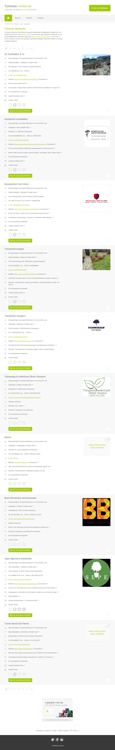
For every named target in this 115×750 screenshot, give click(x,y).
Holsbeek (24, 192)
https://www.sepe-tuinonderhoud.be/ (26, 584)
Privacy (62, 745)
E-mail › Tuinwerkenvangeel (17, 270)
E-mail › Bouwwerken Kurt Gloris (19, 205)
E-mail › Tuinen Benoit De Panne (19, 644)
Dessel (19, 385)
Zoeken (29, 18)
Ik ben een (100, 8)
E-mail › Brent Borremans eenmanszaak (21, 519)
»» (31, 48)
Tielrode (23, 567)
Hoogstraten (21, 445)
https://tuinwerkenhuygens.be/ (24, 341)
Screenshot (43, 79)
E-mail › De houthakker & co (17, 75)
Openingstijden (14, 596)
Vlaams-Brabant (13, 62)
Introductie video (33, 600)
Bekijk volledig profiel (20, 111)
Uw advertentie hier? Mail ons (57, 720)
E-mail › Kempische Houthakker (18, 140)
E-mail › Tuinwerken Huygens (18, 337)
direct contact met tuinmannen (41, 36)
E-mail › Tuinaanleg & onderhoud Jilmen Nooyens (24, 397)
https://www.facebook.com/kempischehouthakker (30, 144)
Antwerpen (11, 127)
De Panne (24, 632)
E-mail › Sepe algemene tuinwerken (20, 579)
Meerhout (20, 324)
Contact (40, 18)
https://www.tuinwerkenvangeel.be (25, 274)
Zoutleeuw (24, 62)
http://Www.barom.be (21, 462)
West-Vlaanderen (14, 632)
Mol (18, 127)
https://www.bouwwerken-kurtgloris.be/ (26, 209)
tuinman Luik (25, 34)
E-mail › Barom (13, 458)
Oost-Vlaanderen (13, 567)
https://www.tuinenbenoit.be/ (23, 649)
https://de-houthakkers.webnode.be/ (26, 79)
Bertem (23, 257)
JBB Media (56, 745)
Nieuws (18, 18)
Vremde (19, 506)
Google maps (33, 62)
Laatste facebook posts (16, 96)
